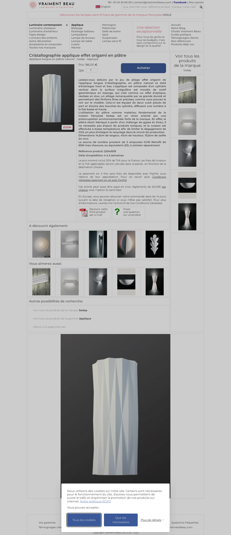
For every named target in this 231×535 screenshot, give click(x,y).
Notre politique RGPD (95, 501)
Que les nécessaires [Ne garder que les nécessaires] (120, 520)
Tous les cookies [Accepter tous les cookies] (84, 520)
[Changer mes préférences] (150, 520)
